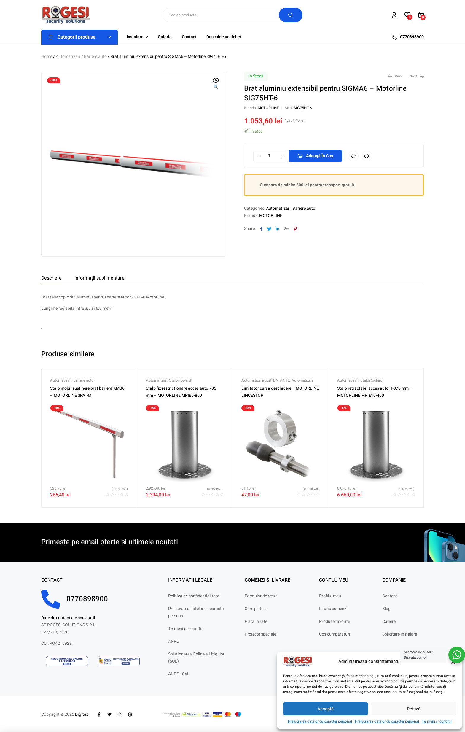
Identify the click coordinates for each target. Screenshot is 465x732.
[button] (215, 83)
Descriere (51, 278)
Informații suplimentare (99, 278)
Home (46, 56)
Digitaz (81, 714)
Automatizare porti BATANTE (265, 380)
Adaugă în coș (319, 156)
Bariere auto (95, 56)
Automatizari (68, 56)
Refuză (414, 709)
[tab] (51, 278)
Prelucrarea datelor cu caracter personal (320, 721)
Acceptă (325, 709)
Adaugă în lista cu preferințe (353, 156)
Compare (367, 156)
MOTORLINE (268, 108)
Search (290, 15)
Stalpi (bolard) (180, 380)
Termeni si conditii (436, 721)
